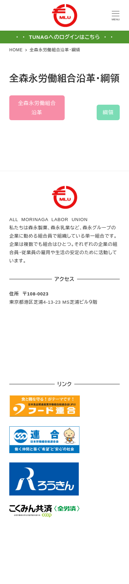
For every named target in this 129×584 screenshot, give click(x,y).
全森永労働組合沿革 (37, 107)
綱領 (108, 112)
